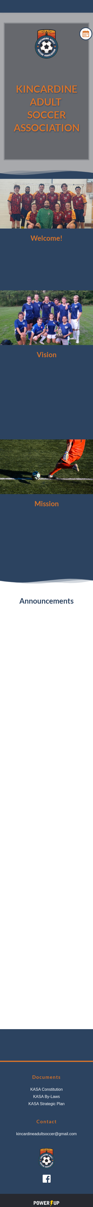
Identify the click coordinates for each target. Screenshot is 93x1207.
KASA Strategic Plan (47, 1104)
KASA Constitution (46, 1089)
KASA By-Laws (46, 1096)
